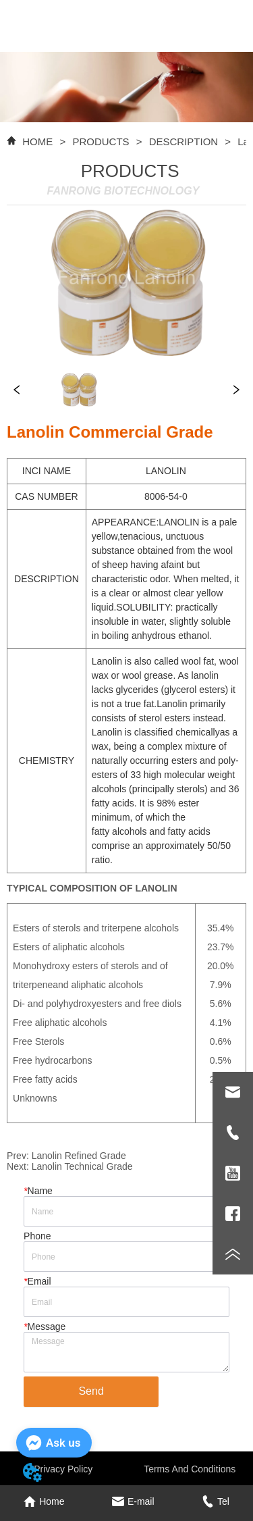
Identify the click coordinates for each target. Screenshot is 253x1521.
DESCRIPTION (183, 141)
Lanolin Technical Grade (82, 1166)
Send (90, 1391)
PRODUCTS (100, 141)
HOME (37, 141)
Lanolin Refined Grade (79, 1155)
